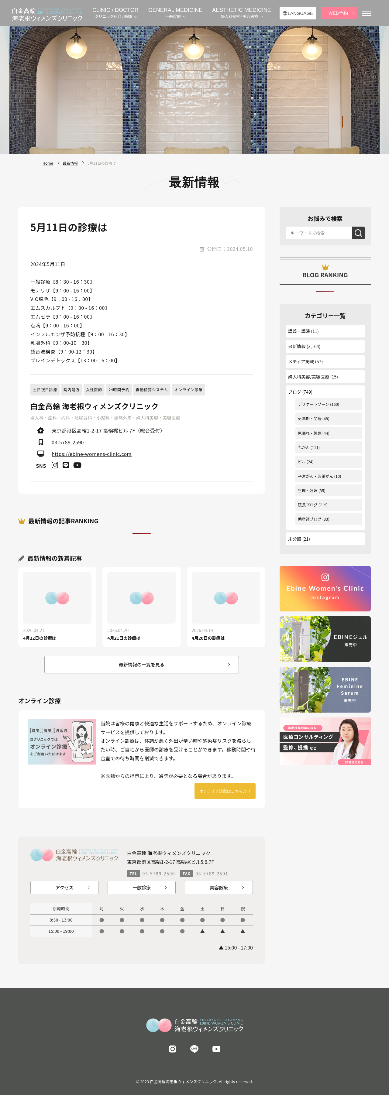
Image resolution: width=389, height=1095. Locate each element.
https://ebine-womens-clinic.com (92, 453)
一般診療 (142, 887)
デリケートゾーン (313, 404)
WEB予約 (338, 12)
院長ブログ (308, 505)
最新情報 (297, 346)
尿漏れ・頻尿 (310, 433)
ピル (302, 461)
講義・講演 (299, 331)
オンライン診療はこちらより (225, 791)
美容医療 (219, 887)
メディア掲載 (301, 361)
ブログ (294, 391)
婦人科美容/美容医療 (308, 376)
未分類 (294, 539)
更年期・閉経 (310, 418)
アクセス (64, 887)
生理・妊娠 (308, 490)
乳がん (304, 447)
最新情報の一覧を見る (141, 664)
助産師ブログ (310, 519)
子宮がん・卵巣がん (315, 476)
